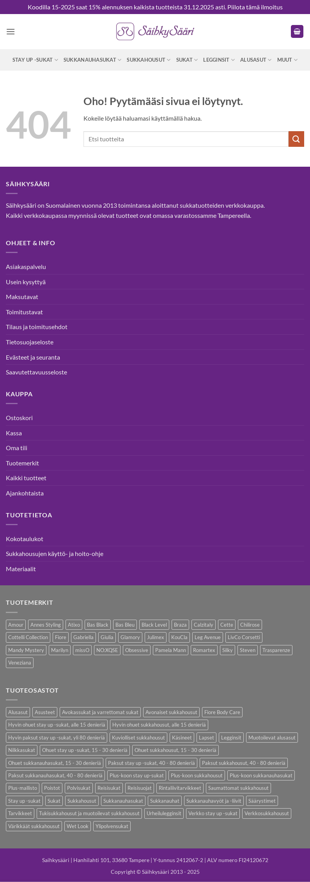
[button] (10, 31)
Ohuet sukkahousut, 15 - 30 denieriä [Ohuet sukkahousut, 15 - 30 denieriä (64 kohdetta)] (175, 750)
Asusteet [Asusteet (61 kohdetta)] (45, 712)
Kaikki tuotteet (26, 477)
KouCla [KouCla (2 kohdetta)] (179, 637)
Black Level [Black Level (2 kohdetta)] (154, 625)
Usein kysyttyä (26, 281)
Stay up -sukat (35, 60)
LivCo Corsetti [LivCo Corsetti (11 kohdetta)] (244, 637)
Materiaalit (21, 568)
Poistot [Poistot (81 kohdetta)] (52, 788)
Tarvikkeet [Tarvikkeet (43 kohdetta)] (20, 813)
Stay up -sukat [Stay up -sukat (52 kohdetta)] (24, 801)
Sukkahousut (148, 60)
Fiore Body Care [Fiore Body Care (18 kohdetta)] (222, 712)
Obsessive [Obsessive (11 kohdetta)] (136, 650)
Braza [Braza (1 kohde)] (180, 625)
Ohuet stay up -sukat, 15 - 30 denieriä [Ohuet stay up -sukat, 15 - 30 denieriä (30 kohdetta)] (85, 750)
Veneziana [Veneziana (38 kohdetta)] (19, 662)
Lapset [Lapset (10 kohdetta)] (206, 737)
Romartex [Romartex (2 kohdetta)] (204, 650)
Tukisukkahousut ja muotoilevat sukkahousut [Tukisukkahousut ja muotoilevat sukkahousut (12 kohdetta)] (89, 813)
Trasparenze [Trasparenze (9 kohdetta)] (276, 650)
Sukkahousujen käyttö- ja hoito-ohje (54, 553)
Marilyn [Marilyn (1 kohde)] (59, 650)
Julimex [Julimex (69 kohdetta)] (155, 637)
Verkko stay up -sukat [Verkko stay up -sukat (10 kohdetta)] (212, 813)
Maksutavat (22, 296)
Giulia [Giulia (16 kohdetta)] (107, 637)
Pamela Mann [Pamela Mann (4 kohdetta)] (170, 650)
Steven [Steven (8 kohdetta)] (247, 650)
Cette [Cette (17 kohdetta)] (226, 625)
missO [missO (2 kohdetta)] (82, 650)
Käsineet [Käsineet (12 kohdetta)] (182, 737)
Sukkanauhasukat (92, 60)
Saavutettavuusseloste (36, 372)
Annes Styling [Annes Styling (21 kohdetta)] (45, 625)
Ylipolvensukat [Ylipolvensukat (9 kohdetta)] (112, 826)
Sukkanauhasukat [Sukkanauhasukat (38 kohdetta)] (123, 801)
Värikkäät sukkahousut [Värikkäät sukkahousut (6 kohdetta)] (34, 826)
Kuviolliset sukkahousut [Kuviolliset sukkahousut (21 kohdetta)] (138, 737)
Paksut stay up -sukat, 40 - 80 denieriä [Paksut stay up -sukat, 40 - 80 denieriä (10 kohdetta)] (151, 763)
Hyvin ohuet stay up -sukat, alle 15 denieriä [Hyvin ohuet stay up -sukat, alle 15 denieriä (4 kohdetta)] (56, 725)
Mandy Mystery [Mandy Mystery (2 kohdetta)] (26, 650)
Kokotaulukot (24, 538)
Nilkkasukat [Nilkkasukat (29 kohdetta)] (21, 750)
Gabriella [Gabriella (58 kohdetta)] (83, 637)
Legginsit (219, 60)
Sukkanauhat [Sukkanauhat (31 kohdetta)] (164, 801)
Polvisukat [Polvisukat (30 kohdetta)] (78, 788)
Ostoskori (19, 417)
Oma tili (16, 447)
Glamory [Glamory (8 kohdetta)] (130, 637)
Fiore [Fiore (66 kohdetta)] (60, 637)
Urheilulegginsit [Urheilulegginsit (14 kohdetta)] (164, 813)
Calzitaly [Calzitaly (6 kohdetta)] (203, 625)
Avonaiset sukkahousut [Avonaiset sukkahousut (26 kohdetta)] (171, 712)
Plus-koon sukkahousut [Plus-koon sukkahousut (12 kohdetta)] (197, 775)
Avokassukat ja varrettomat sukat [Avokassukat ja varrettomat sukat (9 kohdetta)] (100, 712)
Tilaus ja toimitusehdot (36, 326)
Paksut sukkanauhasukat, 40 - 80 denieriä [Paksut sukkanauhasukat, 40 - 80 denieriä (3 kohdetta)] (55, 775)
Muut (287, 60)
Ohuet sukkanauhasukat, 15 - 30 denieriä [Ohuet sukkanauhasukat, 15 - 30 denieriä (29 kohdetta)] (54, 763)
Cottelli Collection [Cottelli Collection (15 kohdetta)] (28, 637)
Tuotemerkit (22, 463)
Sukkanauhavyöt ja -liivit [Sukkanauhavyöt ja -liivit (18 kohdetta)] (213, 801)
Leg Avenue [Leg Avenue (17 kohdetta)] (208, 637)
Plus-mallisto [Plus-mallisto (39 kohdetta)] (22, 788)
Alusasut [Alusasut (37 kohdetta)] (18, 712)
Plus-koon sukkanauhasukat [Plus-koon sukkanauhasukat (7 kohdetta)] (261, 775)
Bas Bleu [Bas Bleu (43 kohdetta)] (125, 625)
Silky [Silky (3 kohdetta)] (227, 650)
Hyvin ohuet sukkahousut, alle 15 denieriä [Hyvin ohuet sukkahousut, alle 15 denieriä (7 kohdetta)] (159, 725)
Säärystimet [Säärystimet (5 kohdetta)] (262, 801)
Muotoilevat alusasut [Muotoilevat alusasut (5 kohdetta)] (272, 737)
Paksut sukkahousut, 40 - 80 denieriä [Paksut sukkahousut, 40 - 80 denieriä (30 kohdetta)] (243, 763)
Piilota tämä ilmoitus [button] (255, 7)
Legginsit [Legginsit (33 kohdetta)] (231, 737)
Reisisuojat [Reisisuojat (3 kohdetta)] (140, 788)
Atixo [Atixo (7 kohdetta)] (74, 625)
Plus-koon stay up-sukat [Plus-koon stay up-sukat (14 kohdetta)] (137, 775)
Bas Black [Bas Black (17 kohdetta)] (97, 625)
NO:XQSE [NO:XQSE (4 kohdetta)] (107, 650)
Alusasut (256, 60)
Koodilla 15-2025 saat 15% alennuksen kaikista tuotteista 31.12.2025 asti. (127, 7)
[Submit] (296, 138)
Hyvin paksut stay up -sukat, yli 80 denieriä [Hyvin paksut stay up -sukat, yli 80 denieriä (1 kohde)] (56, 737)
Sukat (187, 60)
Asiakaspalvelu (26, 266)
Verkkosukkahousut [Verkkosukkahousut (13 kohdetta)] (266, 813)
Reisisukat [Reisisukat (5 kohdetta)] (108, 788)
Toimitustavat (24, 311)
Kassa (14, 433)
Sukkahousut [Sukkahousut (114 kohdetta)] (81, 801)
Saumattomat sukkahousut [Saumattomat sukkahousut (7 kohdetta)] (238, 788)
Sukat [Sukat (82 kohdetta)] (54, 801)
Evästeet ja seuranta (33, 357)
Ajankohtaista (25, 493)
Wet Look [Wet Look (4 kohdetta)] (78, 826)
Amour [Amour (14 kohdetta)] (15, 625)
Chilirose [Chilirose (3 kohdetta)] (250, 625)
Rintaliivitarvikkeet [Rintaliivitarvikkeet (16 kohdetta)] (180, 788)
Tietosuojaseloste (29, 342)
